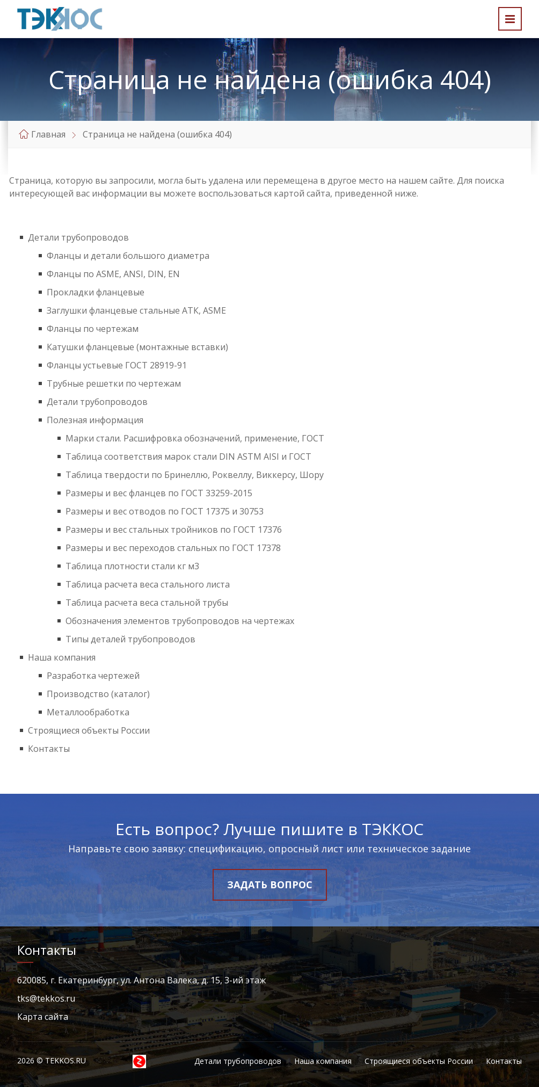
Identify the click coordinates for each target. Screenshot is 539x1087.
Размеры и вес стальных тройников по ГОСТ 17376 (173, 529)
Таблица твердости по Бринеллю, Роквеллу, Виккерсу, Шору (194, 475)
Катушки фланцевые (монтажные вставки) (137, 347)
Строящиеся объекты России (89, 730)
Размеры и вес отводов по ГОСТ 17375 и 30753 (164, 511)
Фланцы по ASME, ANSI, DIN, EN (113, 274)
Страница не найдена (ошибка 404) (157, 134)
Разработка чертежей (93, 676)
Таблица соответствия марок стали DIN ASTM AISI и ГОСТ (188, 456)
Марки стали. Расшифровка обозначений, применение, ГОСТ (194, 438)
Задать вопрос (269, 884)
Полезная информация (95, 420)
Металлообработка (88, 712)
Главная (48, 134)
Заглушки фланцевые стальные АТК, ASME (136, 310)
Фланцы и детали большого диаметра (128, 256)
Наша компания (62, 657)
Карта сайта (42, 1017)
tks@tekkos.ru (46, 998)
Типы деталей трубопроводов (130, 639)
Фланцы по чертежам (93, 329)
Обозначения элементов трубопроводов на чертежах (179, 621)
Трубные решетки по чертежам (114, 383)
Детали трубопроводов (78, 237)
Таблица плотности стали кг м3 (132, 566)
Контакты (49, 749)
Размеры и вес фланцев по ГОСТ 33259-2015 (158, 493)
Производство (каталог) (98, 694)
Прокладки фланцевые (95, 292)
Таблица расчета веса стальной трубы (146, 602)
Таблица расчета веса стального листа (147, 584)
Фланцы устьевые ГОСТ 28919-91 (117, 365)
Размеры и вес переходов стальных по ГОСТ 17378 (173, 548)
